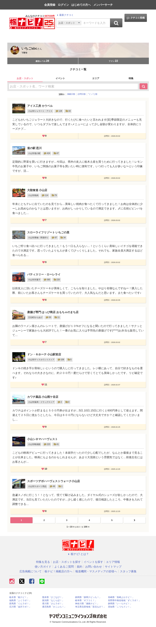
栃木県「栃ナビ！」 (19, 597)
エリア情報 (113, 561)
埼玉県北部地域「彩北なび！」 (90, 607)
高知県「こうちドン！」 (120, 607)
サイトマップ (113, 566)
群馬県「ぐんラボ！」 (20, 604)
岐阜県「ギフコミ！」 (86, 600)
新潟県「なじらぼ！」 (53, 600)
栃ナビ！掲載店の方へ (58, 571)
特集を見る (43, 561)
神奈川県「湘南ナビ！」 (87, 604)
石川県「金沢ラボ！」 (20, 607)
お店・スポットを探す (67, 561)
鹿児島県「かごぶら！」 (54, 607)
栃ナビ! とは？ (78, 554)
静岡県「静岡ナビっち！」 (88, 597)
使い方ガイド (43, 566)
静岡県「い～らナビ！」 (120, 604)
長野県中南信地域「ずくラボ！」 (124, 600)
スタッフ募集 (128, 571)
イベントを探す (93, 561)
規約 (79, 566)
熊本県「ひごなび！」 (53, 597)
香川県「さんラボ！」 (53, 604)
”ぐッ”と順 (93, 94)
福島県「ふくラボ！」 (20, 600)
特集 (131, 78)
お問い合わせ (93, 566)
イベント (60, 78)
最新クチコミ (64, 15)
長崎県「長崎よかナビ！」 (121, 597)
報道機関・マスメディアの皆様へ (96, 571)
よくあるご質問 (64, 566)
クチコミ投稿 (136, 17)
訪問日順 (82, 94)
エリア (95, 78)
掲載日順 (71, 94)
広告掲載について (30, 571)
